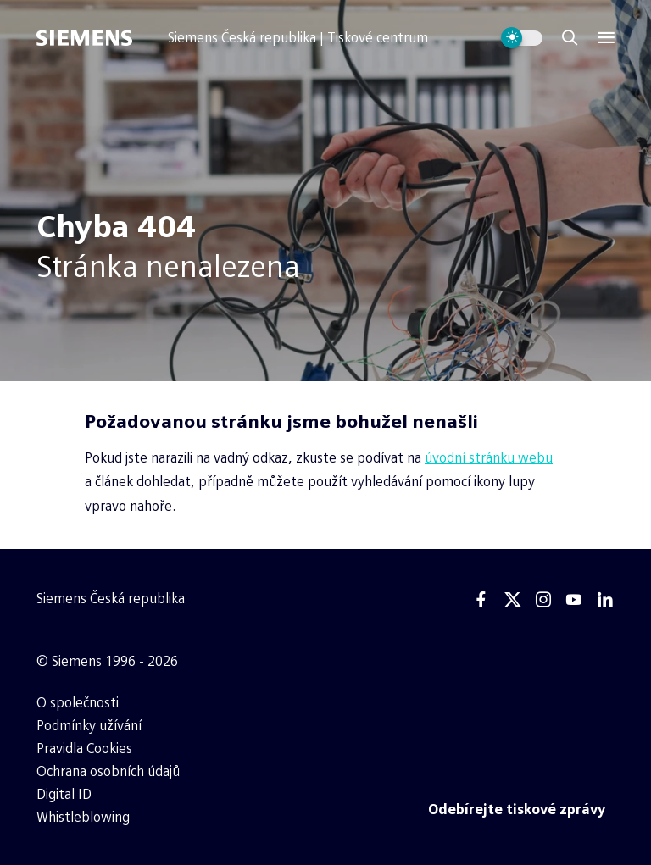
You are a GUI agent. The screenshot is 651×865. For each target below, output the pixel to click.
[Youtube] (574, 600)
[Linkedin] (605, 600)
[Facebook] (481, 600)
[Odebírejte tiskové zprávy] (517, 810)
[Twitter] (513, 600)
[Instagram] (543, 600)
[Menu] (606, 38)
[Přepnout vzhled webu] (521, 38)
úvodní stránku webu (489, 458)
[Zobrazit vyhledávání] (569, 38)
